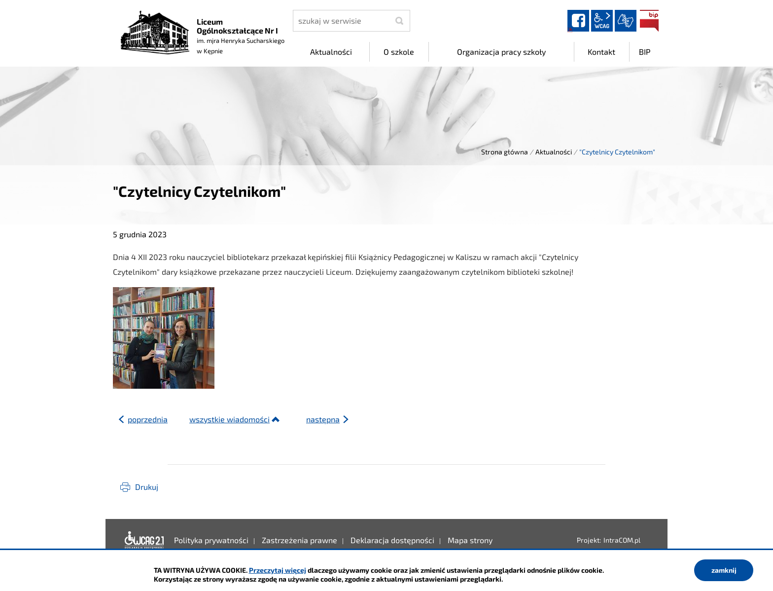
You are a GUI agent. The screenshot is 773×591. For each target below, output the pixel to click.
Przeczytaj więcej (277, 570)
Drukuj (146, 486)
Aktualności (553, 152)
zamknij (724, 570)
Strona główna (504, 152)
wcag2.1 (602, 21)
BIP (649, 21)
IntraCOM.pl (621, 540)
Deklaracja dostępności (144, 540)
